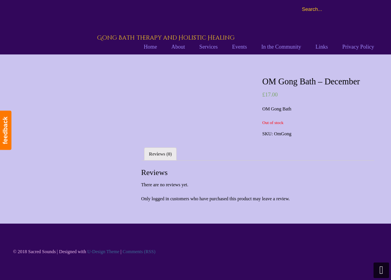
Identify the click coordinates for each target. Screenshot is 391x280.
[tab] (160, 154)
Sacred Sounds (109, 26)
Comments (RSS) (139, 251)
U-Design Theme (103, 251)
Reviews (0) (160, 154)
